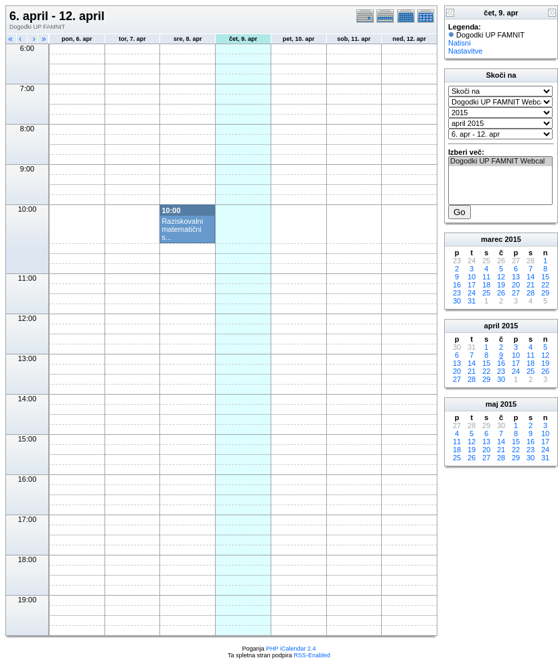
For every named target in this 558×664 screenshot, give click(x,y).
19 (501, 285)
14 (531, 277)
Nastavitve (465, 51)
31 (472, 301)
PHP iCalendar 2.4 (291, 648)
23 (457, 293)
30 (457, 301)
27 (516, 293)
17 (472, 285)
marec (491, 239)
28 (531, 293)
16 (457, 285)
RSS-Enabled (312, 655)
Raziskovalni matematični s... (182, 229)
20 (516, 285)
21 (531, 285)
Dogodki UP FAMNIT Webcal (500, 161)
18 (486, 285)
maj (492, 404)
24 (472, 293)
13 (516, 277)
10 (472, 277)
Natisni (459, 43)
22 (545, 285)
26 (501, 293)
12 (501, 277)
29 (545, 293)
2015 (513, 239)
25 (486, 293)
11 (486, 277)
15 (545, 277)
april (492, 326)
